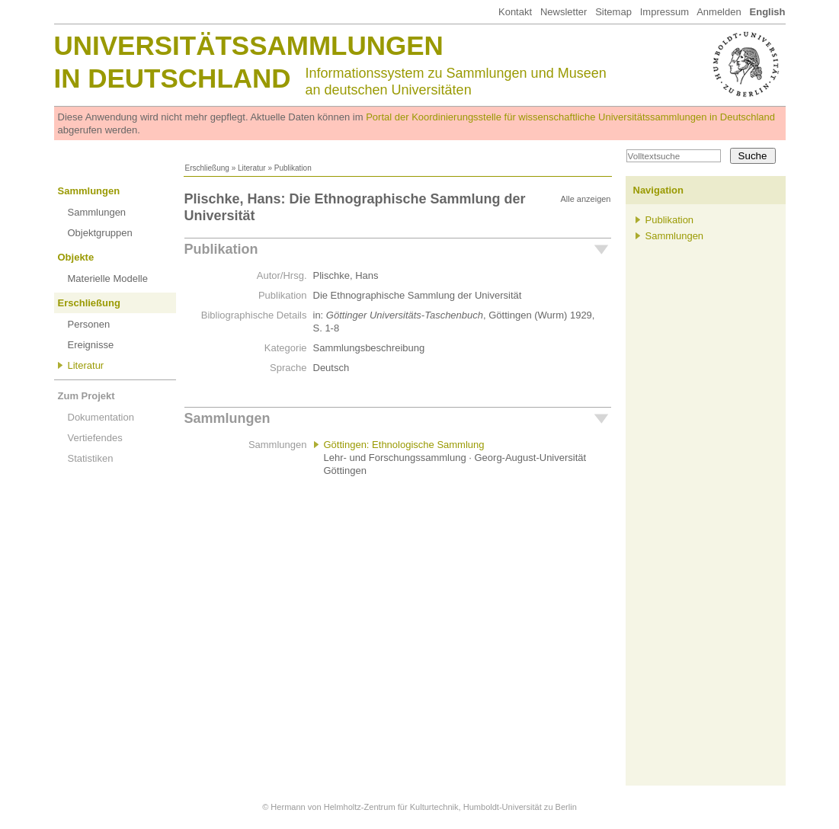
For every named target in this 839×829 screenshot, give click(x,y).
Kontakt (515, 12)
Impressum (664, 12)
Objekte (76, 257)
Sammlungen (89, 191)
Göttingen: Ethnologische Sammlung (404, 444)
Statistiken (91, 458)
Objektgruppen (100, 232)
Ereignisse (91, 344)
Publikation (221, 249)
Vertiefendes (95, 437)
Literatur (252, 168)
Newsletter (563, 12)
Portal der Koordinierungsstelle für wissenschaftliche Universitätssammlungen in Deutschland (570, 117)
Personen (89, 324)
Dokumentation (101, 417)
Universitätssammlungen (249, 45)
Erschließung (207, 168)
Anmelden (718, 12)
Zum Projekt (86, 396)
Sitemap (613, 12)
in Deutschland (172, 78)
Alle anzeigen (585, 198)
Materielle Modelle (108, 278)
